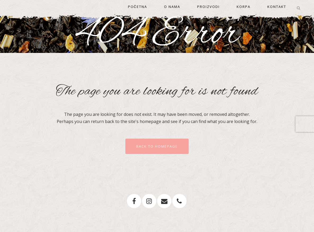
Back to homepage (157, 146)
